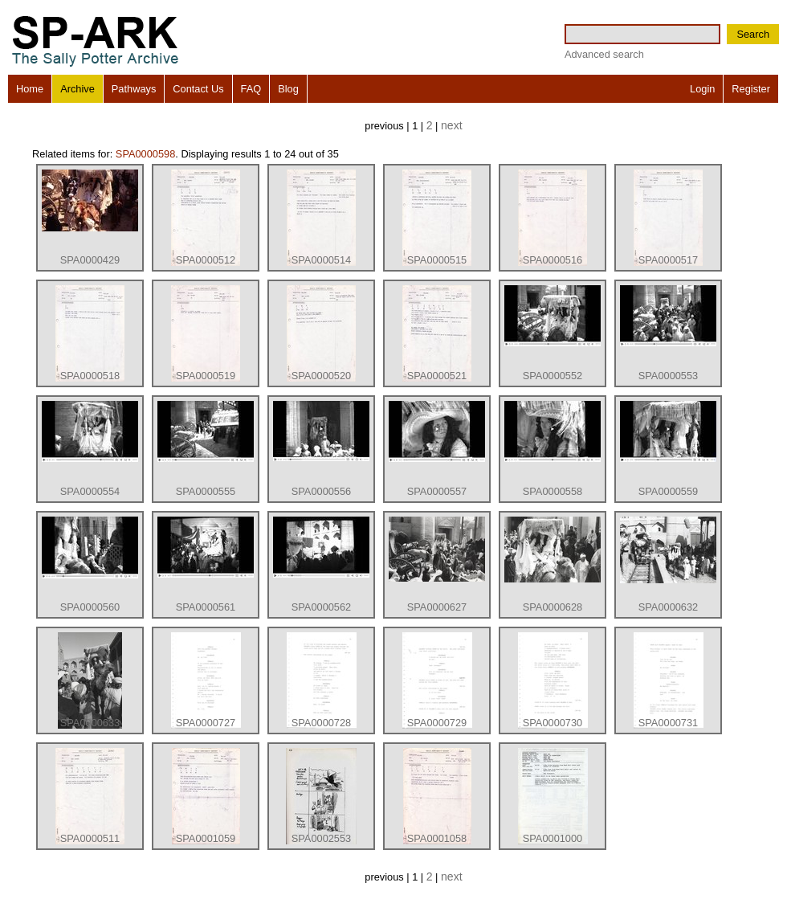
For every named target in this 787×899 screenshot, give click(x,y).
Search (752, 34)
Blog (288, 89)
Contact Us (198, 89)
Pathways (134, 89)
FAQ (251, 89)
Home (29, 89)
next (452, 125)
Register (751, 89)
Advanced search (604, 54)
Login (702, 89)
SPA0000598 (145, 154)
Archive (77, 89)
